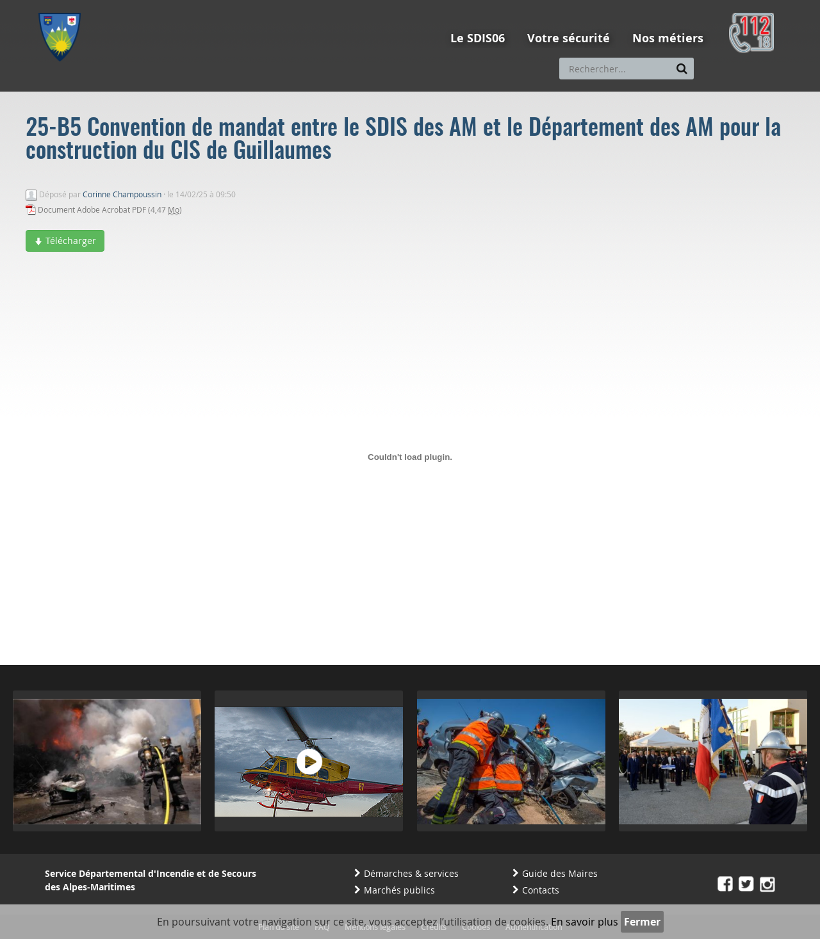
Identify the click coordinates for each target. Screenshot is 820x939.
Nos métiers (667, 38)
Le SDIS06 (477, 38)
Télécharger (65, 240)
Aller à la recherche (211, 6)
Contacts (540, 890)
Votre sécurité (568, 38)
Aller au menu (63, 6)
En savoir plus (584, 922)
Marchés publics (399, 890)
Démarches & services (411, 873)
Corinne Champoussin (122, 194)
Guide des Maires (560, 873)
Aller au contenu (132, 6)
